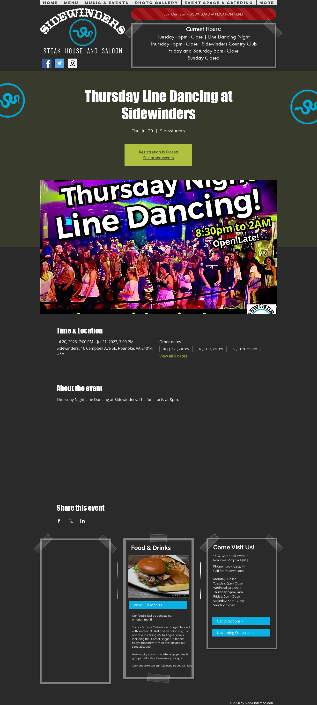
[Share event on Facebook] (59, 521)
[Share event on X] (70, 521)
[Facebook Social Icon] (47, 63)
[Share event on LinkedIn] (82, 521)
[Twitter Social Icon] (59, 63)
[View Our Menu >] (155, 605)
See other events (158, 157)
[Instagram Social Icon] (72, 63)
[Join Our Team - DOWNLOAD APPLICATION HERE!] (203, 14)
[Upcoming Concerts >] (238, 632)
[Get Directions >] (238, 621)
